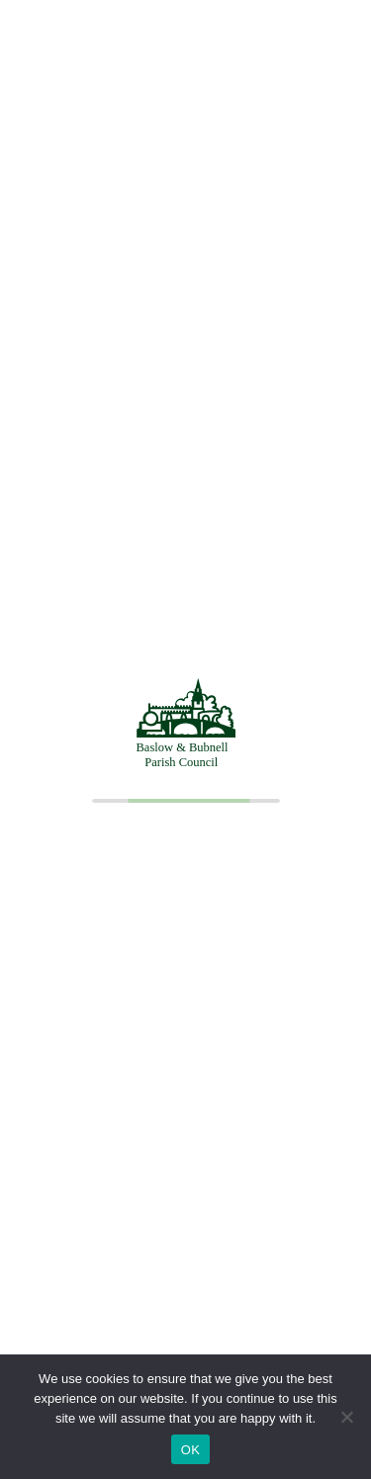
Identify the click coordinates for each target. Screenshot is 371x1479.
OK (190, 1449)
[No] (346, 1417)
